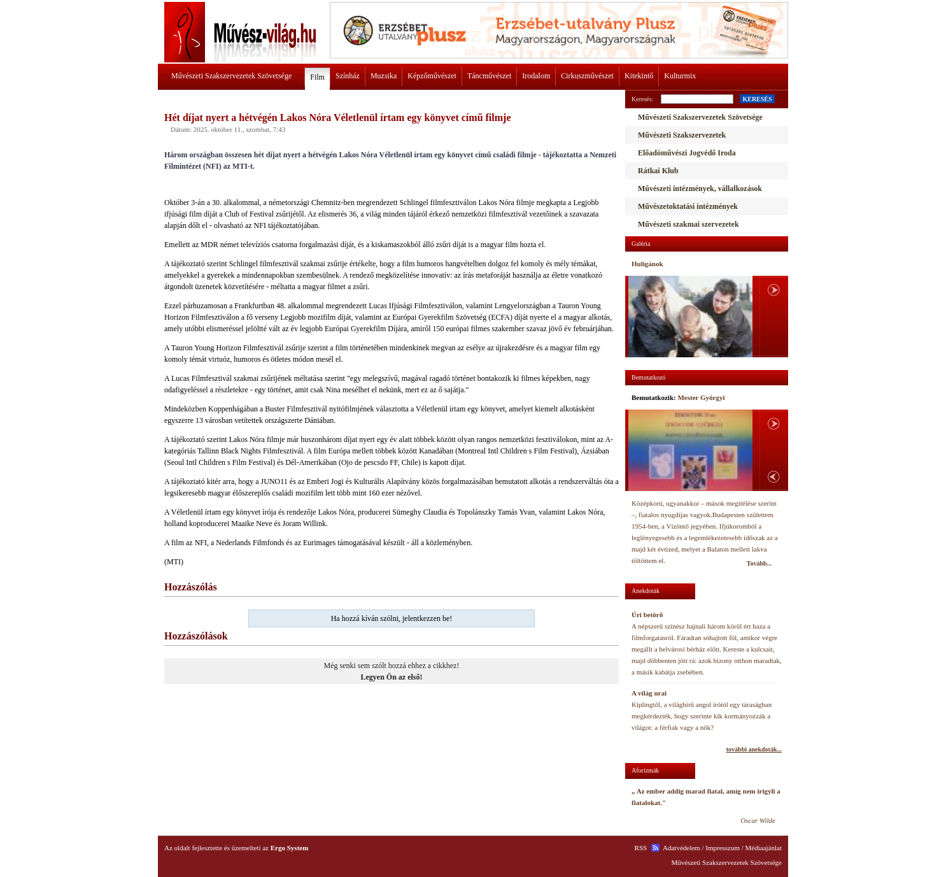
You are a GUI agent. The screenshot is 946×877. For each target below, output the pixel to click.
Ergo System (290, 848)
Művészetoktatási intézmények (688, 206)
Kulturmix (680, 75)
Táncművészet (489, 75)
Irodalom (536, 75)
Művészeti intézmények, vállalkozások (700, 188)
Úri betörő (647, 614)
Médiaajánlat (763, 848)
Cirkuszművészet (587, 75)
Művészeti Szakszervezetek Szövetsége (231, 75)
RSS (641, 848)
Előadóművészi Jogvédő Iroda (687, 152)
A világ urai (649, 693)
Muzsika (384, 75)
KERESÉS (757, 99)
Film (317, 77)
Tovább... (759, 563)
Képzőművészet (431, 75)
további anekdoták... (754, 749)
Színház (347, 75)
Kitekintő (639, 75)
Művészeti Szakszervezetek (682, 135)
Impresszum (722, 848)
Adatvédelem (681, 848)
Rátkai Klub (658, 170)
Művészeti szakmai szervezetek (688, 224)
